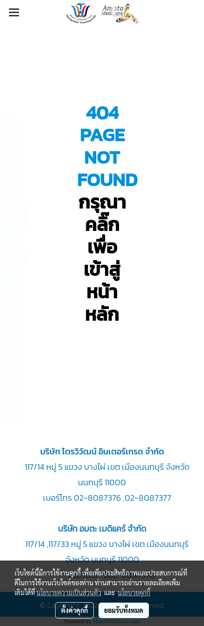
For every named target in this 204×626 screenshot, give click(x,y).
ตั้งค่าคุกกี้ (74, 610)
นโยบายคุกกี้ (134, 592)
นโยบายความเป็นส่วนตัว (68, 592)
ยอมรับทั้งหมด (123, 610)
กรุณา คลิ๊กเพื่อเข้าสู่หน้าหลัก (102, 258)
